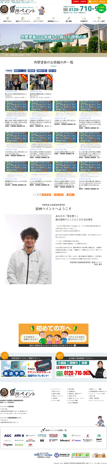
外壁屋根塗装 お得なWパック (98, 391)
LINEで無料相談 (73, 402)
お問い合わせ (72, 396)
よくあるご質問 (73, 400)
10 (55, 194)
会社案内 (55, 398)
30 (62, 194)
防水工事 (52, 70)
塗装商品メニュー (53, 19)
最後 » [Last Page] (71, 194)
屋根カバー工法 (20, 70)
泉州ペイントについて (23, 19)
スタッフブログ (38, 19)
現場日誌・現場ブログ (75, 393)
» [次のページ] (67, 194)
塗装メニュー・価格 (95, 389)
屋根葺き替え (42, 70)
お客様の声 (84, 19)
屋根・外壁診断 (94, 398)
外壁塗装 (9, 70)
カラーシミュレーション (97, 400)
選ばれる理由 (56, 393)
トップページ (56, 389)
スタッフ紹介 (56, 400)
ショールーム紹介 (99, 19)
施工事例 (69, 19)
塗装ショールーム (58, 396)
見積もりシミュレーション (76, 398)
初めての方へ (7, 19)
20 (59, 194)
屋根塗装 (31, 70)
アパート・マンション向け (97, 393)
